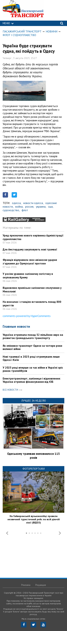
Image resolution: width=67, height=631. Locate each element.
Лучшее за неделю (33, 400)
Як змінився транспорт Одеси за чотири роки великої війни (32, 347)
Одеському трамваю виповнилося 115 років (33, 456)
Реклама (25, 585)
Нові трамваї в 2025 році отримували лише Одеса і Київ (31, 358)
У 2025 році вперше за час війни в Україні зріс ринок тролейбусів (33, 369)
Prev (7, 533)
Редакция (40, 585)
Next (60, 533)
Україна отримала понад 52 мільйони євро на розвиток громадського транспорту (33, 336)
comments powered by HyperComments (27, 316)
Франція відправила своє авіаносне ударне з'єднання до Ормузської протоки (30, 261)
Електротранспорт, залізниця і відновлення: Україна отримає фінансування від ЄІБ (32, 380)
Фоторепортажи (34, 468)
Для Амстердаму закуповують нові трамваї (30, 249)
